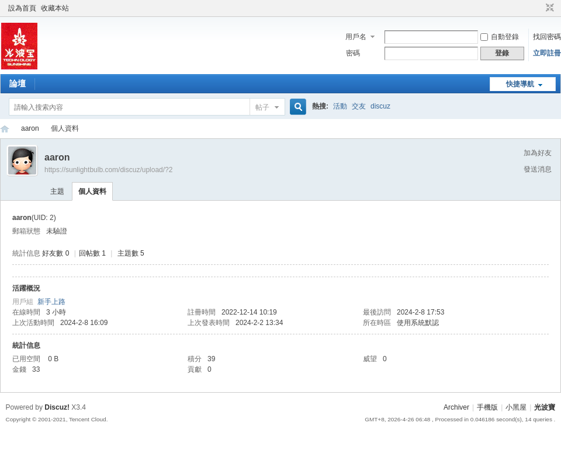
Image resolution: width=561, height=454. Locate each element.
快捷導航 (520, 84)
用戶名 (355, 37)
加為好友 (538, 153)
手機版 (487, 407)
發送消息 (538, 169)
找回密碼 (547, 37)
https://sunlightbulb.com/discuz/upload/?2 (108, 170)
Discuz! (57, 407)
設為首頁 (22, 8)
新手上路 (51, 302)
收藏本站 (55, 8)
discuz (380, 106)
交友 (359, 106)
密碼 (353, 53)
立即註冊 (547, 53)
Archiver (456, 407)
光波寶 (4, 128)
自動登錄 (499, 37)
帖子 (262, 107)
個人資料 (92, 191)
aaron (30, 128)
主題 (57, 191)
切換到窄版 (548, 8)
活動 (340, 106)
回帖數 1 (92, 253)
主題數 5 (130, 253)
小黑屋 (516, 407)
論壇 (17, 83)
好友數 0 (55, 253)
